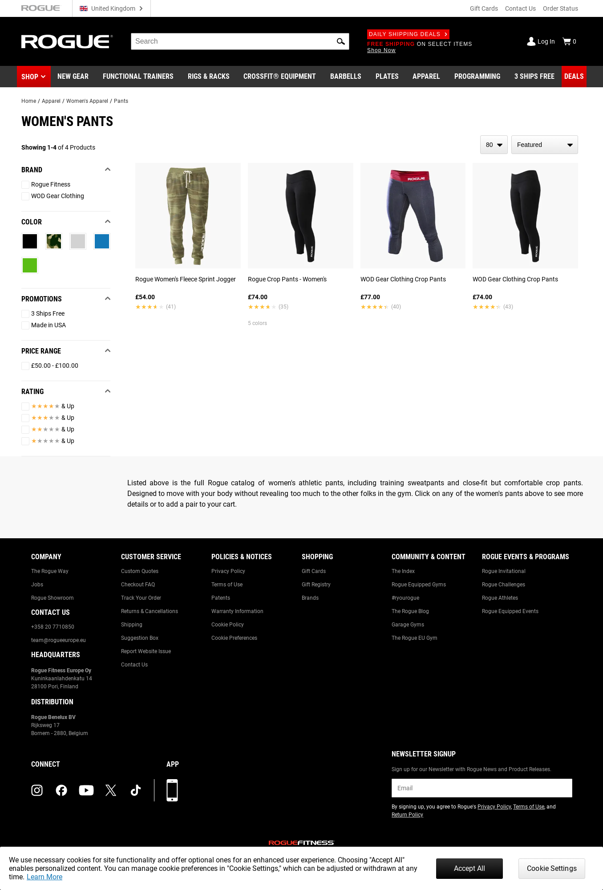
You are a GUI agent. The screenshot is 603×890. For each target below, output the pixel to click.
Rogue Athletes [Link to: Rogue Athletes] (500, 598)
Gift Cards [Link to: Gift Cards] (314, 571)
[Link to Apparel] (426, 76)
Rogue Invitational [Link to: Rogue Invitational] (504, 571)
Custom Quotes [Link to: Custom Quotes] (139, 571)
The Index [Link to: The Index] (403, 571)
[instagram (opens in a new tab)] (37, 790)
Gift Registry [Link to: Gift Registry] (316, 584)
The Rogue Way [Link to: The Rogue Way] (50, 571)
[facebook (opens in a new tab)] (61, 790)
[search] (240, 41)
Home (28, 101)
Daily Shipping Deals (408, 34)
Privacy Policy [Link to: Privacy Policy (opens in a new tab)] (494, 807)
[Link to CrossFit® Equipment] (280, 76)
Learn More (44, 877)
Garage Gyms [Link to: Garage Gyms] (408, 625)
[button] (340, 41)
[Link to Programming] (477, 76)
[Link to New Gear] (73, 76)
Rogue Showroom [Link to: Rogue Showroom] (52, 598)
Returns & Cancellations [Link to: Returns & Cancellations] (149, 611)
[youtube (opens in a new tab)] (86, 790)
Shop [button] (29, 77)
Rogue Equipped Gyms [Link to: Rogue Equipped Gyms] (419, 584)
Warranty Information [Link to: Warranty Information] (237, 611)
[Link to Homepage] (67, 41)
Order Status (560, 8)
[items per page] (494, 144)
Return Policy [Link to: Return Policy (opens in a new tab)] (407, 815)
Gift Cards (484, 8)
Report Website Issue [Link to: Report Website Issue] (146, 651)
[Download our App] (172, 790)
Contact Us (520, 8)
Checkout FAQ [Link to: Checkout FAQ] (138, 584)
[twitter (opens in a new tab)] (111, 790)
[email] (482, 788)
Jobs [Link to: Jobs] (37, 584)
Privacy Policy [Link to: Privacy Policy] (228, 571)
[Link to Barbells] (346, 76)
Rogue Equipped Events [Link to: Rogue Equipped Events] (510, 611)
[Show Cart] (569, 41)
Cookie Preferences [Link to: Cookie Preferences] (234, 638)
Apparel (51, 101)
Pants (121, 101)
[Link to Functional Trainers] (138, 76)
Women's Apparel (87, 101)
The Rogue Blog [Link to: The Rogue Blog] (410, 611)
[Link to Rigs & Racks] (208, 76)
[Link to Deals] (574, 76)
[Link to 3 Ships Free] (534, 76)
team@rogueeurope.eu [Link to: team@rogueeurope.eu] (58, 640)
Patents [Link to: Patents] (220, 598)
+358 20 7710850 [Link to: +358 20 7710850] (52, 627)
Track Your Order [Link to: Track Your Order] (141, 598)
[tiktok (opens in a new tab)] (136, 790)
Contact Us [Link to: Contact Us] (134, 665)
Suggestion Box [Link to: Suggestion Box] (139, 638)
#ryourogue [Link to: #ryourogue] (405, 598)
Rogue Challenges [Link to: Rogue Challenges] (503, 584)
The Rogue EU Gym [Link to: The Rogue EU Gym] (414, 638)
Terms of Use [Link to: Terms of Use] (227, 584)
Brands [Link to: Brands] (310, 598)
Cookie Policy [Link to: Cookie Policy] (227, 625)
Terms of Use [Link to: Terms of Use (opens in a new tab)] (528, 807)
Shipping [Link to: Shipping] (131, 625)
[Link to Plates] (387, 76)
